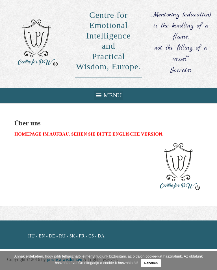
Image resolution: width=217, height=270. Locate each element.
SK (72, 235)
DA (101, 235)
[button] (108, 95)
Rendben (151, 263)
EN (42, 235)
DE (52, 235)
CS (91, 235)
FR (81, 235)
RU (62, 235)
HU (31, 235)
